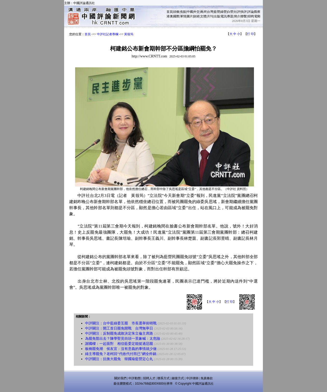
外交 (196, 12)
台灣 (210, 12)
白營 (230, 12)
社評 (237, 12)
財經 (196, 16)
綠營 (223, 12)
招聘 (251, 16)
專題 (230, 16)
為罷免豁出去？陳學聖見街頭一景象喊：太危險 (122, 338)
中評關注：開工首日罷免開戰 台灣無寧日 (119, 328)
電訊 (223, 16)
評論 (251, 12)
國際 (176, 16)
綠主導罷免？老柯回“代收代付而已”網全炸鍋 (120, 354)
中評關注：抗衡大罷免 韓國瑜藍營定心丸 (119, 359)
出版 (217, 16)
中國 (190, 12)
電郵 (257, 16)
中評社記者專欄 (107, 34)
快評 (244, 12)
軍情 (183, 16)
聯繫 (244, 16)
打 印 (250, 34)
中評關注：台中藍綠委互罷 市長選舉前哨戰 (121, 323)
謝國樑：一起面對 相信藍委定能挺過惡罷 (119, 344)
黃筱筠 (128, 34)
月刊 (210, 16)
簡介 (237, 16)
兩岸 (203, 12)
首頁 (170, 12)
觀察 (257, 12)
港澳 (170, 16)
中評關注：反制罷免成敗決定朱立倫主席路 (119, 333)
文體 (203, 16)
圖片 (190, 16)
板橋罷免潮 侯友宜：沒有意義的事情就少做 (121, 349)
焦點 (183, 12)
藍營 (217, 12)
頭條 (176, 12)
